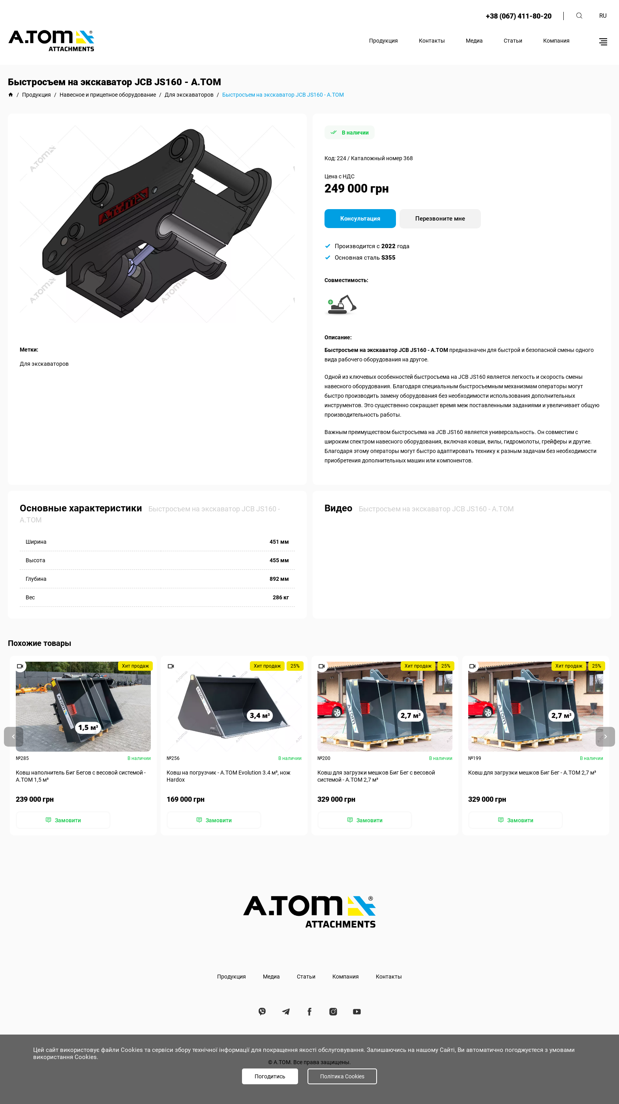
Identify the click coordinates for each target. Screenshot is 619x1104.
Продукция (383, 40)
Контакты (432, 40)
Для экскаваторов (44, 364)
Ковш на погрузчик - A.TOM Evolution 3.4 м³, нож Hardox (229, 776)
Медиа (474, 40)
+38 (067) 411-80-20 (518, 16)
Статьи (513, 40)
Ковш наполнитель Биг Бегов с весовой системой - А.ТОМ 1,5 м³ (81, 776)
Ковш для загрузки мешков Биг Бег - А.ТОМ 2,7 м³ (532, 772)
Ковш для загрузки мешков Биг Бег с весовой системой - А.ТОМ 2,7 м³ (376, 776)
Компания (556, 40)
